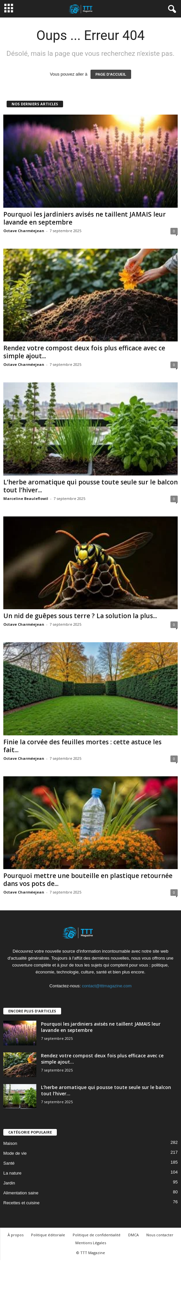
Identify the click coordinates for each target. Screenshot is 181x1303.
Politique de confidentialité (97, 1234)
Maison (10, 1143)
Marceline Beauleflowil (25, 498)
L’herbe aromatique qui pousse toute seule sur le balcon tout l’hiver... (90, 486)
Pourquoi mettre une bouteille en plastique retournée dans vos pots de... (87, 879)
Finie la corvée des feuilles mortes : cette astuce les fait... (82, 746)
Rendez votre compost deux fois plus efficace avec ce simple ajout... (84, 352)
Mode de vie (15, 1153)
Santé (9, 1163)
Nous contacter (159, 1234)
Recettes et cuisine (21, 1202)
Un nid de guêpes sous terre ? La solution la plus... (80, 616)
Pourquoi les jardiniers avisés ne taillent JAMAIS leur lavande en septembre (84, 218)
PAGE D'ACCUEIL (110, 74)
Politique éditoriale (48, 1234)
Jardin (9, 1182)
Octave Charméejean (23, 230)
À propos (15, 1234)
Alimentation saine (20, 1192)
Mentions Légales (90, 1242)
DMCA (133, 1234)
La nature (12, 1173)
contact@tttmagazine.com (106, 985)
